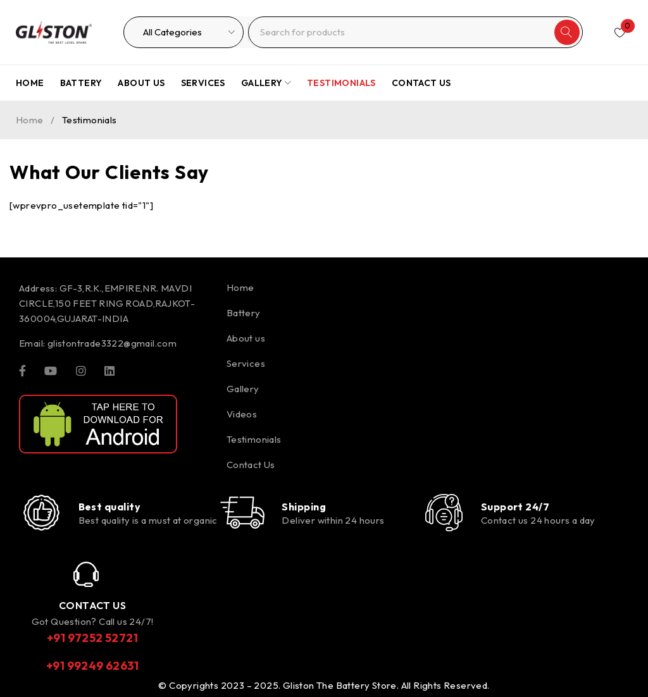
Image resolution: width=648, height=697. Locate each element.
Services (246, 363)
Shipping (304, 506)
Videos (242, 414)
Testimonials (254, 439)
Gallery (243, 389)
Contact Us (251, 465)
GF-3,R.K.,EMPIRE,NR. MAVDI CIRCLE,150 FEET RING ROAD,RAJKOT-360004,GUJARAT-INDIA (107, 303)
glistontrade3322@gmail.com (112, 343)
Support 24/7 (515, 506)
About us (246, 338)
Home (30, 120)
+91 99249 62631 (92, 665)
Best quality (109, 506)
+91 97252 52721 (92, 638)
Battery (244, 313)
